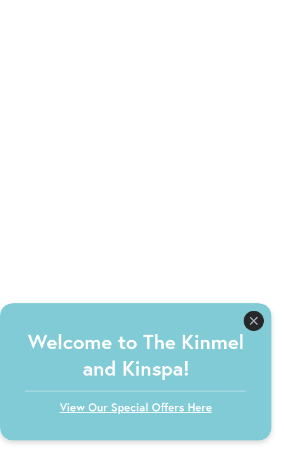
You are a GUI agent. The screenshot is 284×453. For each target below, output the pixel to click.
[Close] (254, 321)
